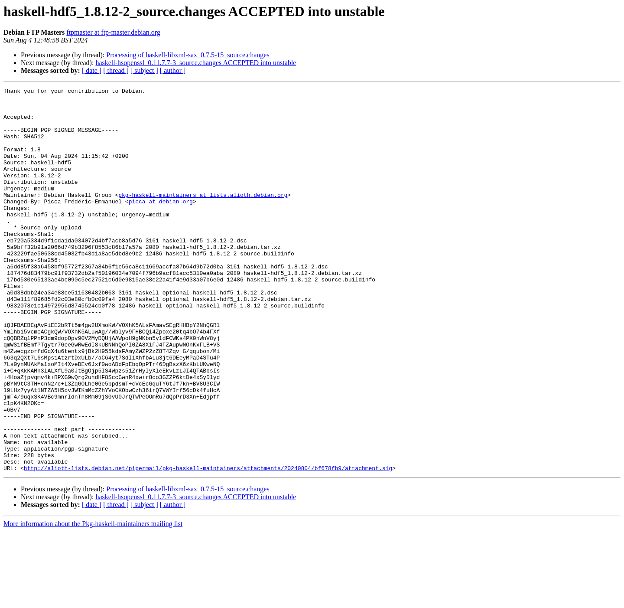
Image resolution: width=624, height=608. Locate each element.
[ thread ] (116, 70)
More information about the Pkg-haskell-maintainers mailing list (92, 600)
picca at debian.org (161, 225)
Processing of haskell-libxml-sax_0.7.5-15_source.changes (187, 55)
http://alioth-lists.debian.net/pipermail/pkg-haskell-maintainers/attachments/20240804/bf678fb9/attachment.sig (208, 545)
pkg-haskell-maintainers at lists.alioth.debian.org (202, 217)
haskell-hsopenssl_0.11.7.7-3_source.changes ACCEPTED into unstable (195, 62)
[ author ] (173, 70)
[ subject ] (144, 70)
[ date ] (91, 70)
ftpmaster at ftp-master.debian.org (113, 32)
